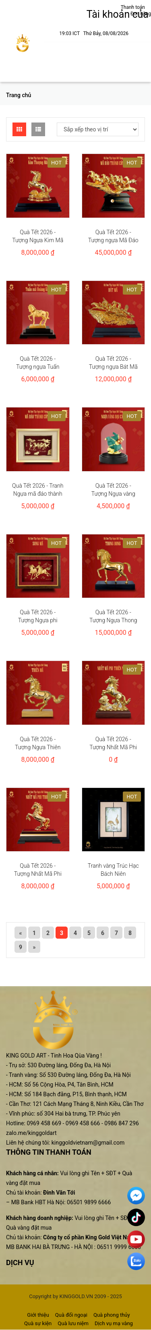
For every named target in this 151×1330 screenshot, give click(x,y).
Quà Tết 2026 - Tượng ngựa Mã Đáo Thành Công (113, 240)
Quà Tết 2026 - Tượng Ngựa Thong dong (113, 620)
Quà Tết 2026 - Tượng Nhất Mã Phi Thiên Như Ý (113, 747)
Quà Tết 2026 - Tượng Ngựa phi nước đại (38, 620)
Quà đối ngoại (71, 1315)
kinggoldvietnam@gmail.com (88, 1142)
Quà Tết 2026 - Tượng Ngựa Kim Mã (37, 236)
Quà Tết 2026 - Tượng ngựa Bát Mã (113, 362)
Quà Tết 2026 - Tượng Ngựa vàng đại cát (113, 493)
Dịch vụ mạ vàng (114, 1323)
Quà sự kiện (38, 1323)
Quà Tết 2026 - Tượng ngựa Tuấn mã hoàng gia (38, 366)
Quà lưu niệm (73, 1323)
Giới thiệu (38, 1315)
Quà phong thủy (111, 1315)
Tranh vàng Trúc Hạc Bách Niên (113, 869)
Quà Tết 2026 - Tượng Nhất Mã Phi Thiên (38, 873)
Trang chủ (18, 95)
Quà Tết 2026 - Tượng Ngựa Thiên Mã (37, 747)
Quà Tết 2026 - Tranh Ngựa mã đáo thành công (37, 493)
